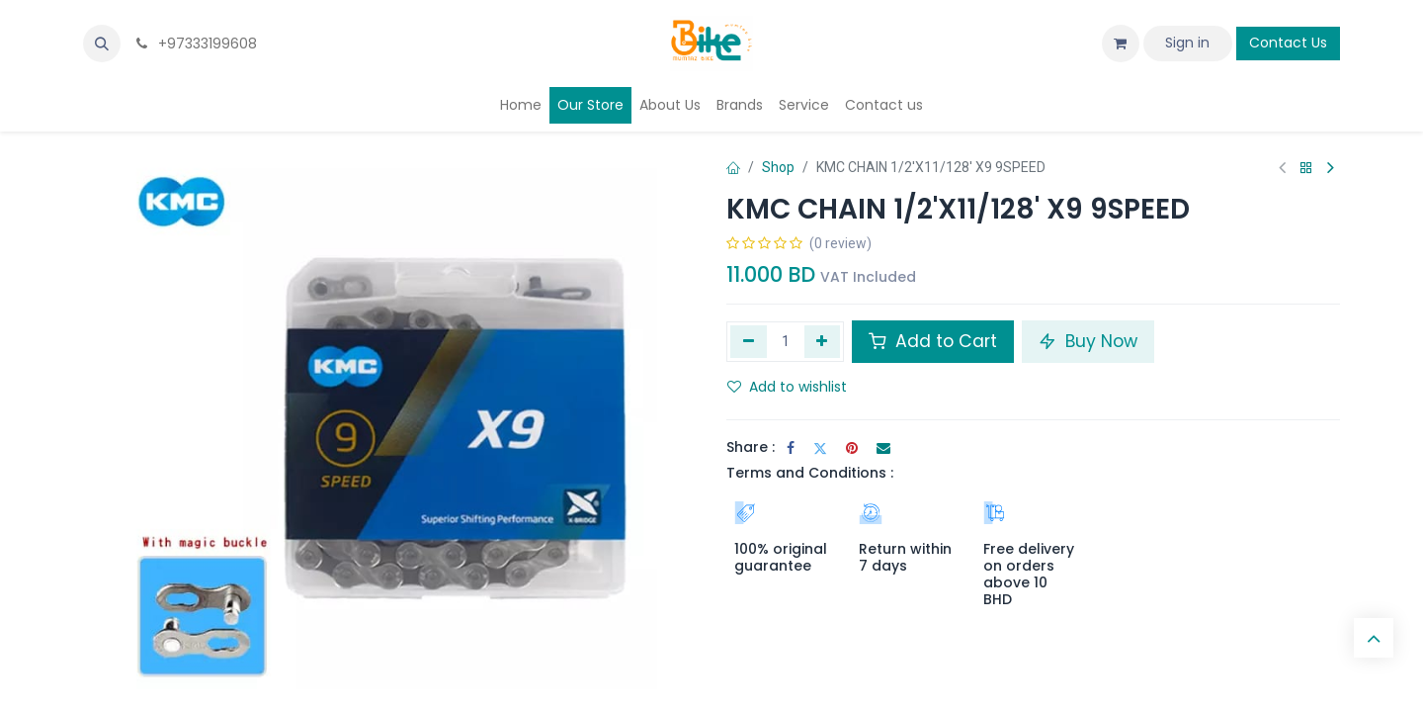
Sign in (1187, 42)
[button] (102, 43)
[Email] (883, 448)
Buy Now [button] (1088, 341)
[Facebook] (791, 448)
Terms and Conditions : (809, 473)
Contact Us (1288, 42)
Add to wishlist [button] (787, 387)
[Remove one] (748, 341)
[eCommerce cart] (1120, 43)
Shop (778, 167)
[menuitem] (520, 105)
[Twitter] (820, 448)
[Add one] (822, 341)
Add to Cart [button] (933, 341)
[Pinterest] (852, 448)
